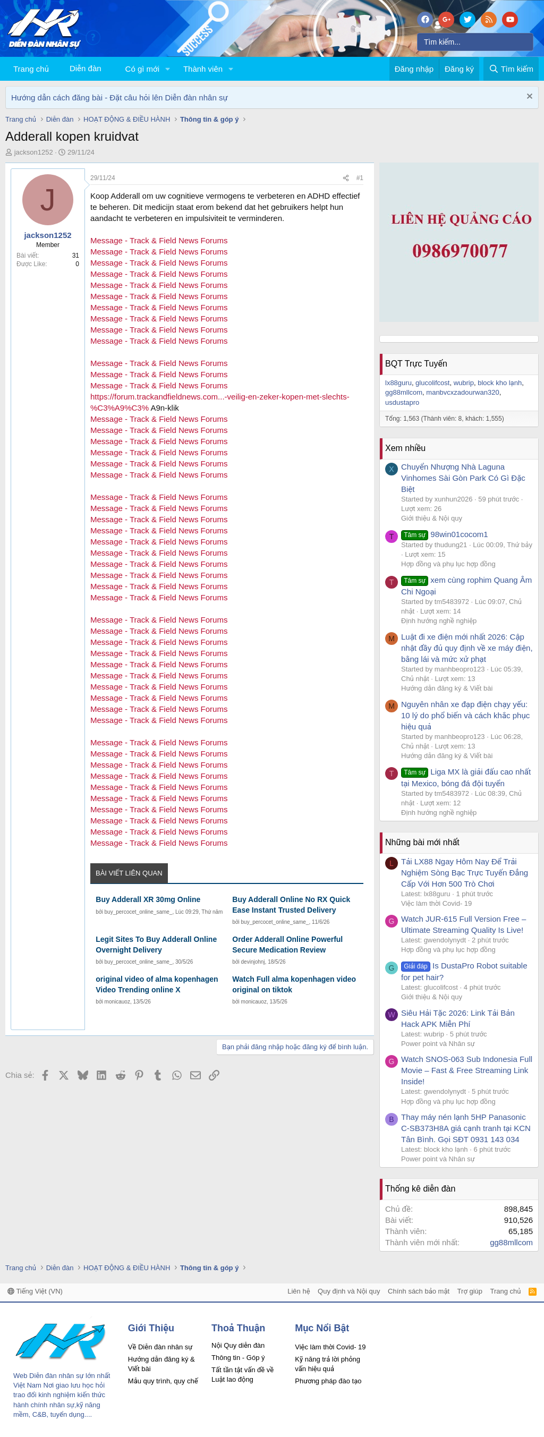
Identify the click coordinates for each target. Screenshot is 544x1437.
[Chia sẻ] (346, 178)
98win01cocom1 (444, 534)
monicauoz (117, 1002)
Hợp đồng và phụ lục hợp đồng (448, 564)
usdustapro (402, 402)
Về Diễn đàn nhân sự (160, 1347)
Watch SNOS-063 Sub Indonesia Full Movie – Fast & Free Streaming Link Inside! (466, 1070)
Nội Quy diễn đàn (238, 1345)
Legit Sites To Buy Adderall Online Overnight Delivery (156, 944)
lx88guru (398, 383)
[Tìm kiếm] (475, 42)
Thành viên (203, 68)
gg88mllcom (403, 392)
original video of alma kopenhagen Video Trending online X (157, 984)
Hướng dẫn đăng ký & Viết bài (446, 688)
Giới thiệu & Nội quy (431, 518)
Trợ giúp (469, 1291)
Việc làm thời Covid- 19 (436, 903)
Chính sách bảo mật (418, 1291)
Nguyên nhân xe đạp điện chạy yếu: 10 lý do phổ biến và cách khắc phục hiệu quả (465, 715)
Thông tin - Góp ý (238, 1358)
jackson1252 (33, 152)
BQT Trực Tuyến (416, 363)
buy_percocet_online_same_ (139, 912)
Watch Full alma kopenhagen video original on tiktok (294, 984)
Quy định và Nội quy (349, 1291)
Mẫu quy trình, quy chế (163, 1381)
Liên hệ (298, 1291)
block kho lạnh (500, 383)
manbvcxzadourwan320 (462, 392)
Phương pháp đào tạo (328, 1381)
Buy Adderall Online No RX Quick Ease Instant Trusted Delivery (291, 904)
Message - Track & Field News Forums (158, 240)
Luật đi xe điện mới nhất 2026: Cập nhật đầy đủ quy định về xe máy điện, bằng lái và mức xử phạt (467, 648)
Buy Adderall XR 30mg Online (148, 899)
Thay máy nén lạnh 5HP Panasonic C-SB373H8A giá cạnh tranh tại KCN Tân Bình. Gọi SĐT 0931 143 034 (466, 1128)
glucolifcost (432, 383)
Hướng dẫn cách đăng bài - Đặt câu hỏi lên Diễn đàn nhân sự (119, 97)
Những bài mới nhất (422, 842)
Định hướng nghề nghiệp (439, 621)
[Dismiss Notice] (528, 97)
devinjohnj (253, 962)
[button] (167, 69)
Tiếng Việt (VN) (35, 1291)
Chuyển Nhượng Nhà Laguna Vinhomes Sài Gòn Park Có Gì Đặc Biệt (463, 478)
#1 (359, 178)
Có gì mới (142, 68)
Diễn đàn (85, 68)
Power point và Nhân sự (438, 1044)
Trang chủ (31, 68)
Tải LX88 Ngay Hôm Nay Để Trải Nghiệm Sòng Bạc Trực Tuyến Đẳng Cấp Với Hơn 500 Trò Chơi (464, 872)
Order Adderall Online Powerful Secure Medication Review (287, 944)
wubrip (464, 383)
